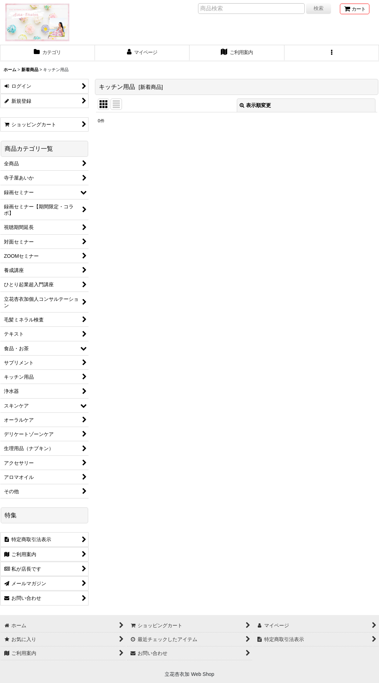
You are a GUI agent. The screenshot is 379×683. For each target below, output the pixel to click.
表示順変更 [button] (255, 105)
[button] (331, 53)
